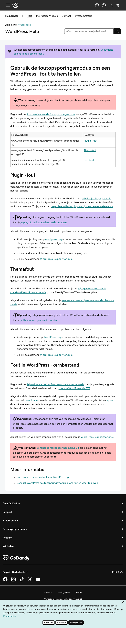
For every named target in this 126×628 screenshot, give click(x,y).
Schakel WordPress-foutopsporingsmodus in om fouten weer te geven (57, 483)
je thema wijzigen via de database (40, 320)
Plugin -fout (90, 140)
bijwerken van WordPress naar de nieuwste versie (55, 384)
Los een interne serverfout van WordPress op (43, 477)
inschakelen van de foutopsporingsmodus (51, 114)
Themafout (90, 150)
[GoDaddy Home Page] (16, 558)
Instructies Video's (47, 15)
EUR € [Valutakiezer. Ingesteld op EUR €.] (117, 572)
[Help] (97, 5)
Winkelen (8, 546)
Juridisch (48, 592)
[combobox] (89, 31)
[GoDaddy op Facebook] (5, 581)
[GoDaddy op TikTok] (21, 581)
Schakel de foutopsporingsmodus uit (58, 447)
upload (110, 400)
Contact (66, 15)
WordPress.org (52, 337)
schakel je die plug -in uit (96, 198)
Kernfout (89, 160)
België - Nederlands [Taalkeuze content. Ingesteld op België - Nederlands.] (16, 572)
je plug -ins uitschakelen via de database (44, 222)
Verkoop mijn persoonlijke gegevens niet (63, 599)
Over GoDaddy (11, 503)
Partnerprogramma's (15, 529)
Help (29, 15)
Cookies (78, 592)
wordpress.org (53, 239)
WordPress (24, 24)
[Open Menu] (6, 5)
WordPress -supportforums (56, 259)
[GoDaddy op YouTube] (38, 581)
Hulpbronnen (10, 520)
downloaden (32, 400)
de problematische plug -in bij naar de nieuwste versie (82, 206)
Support (7, 512)
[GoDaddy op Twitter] (29, 581)
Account (7, 537)
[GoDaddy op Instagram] (13, 581)
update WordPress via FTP (74, 388)
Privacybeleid (63, 592)
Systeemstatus (83, 15)
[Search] (117, 31)
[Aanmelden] (111, 5)
